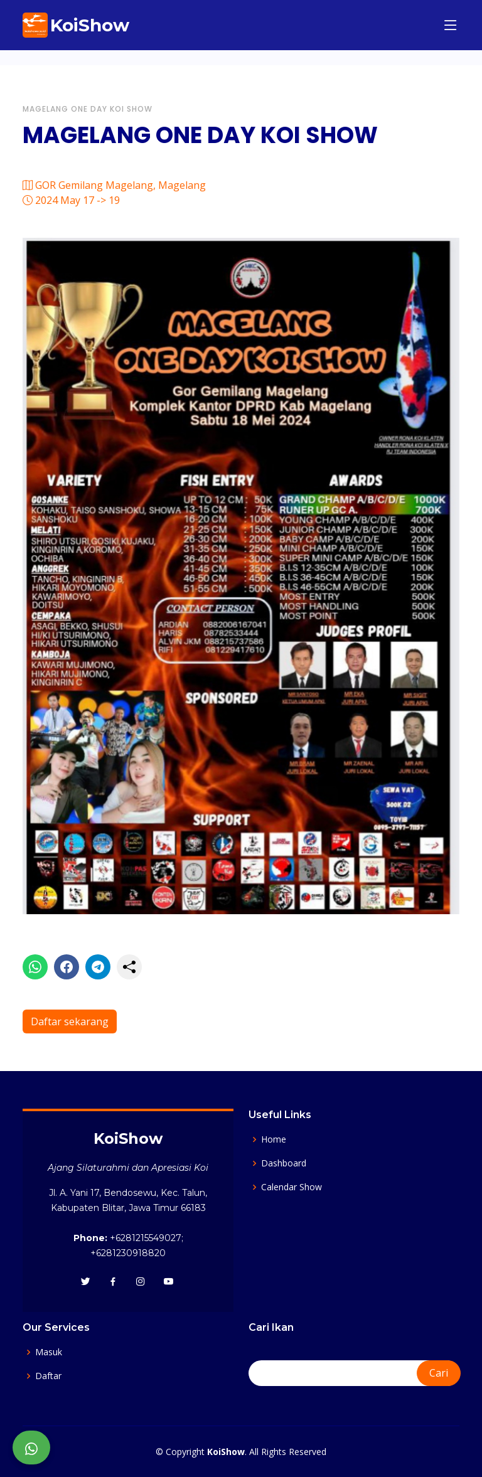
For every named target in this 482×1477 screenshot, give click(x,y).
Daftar (48, 1376)
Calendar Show (291, 1187)
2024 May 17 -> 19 (71, 200)
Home (273, 1139)
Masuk (48, 1352)
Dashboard (283, 1163)
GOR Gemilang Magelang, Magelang (114, 185)
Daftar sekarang (70, 1021)
